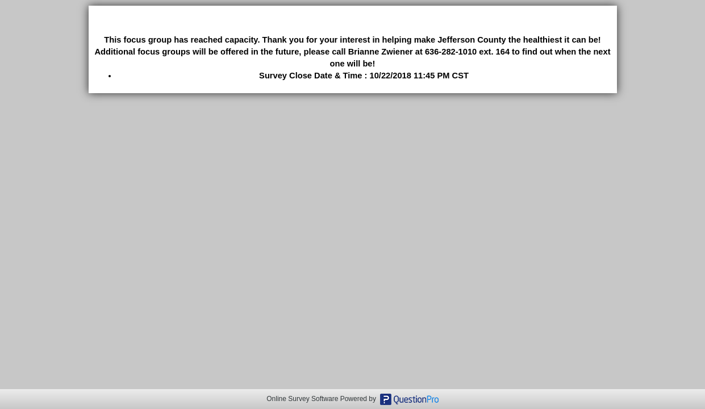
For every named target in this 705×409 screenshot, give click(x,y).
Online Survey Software (302, 399)
